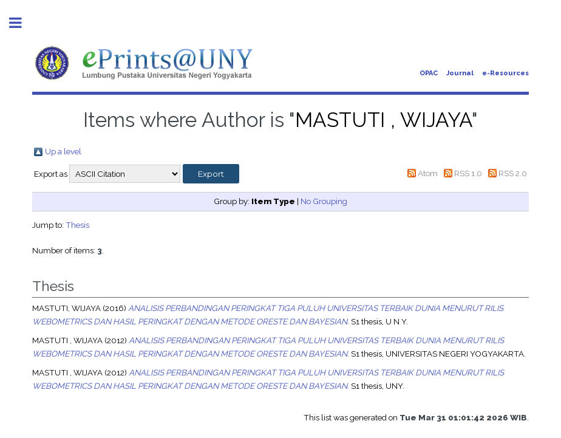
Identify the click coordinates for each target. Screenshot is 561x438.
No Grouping (324, 201)
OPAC (429, 73)
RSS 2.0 (512, 173)
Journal (460, 73)
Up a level (63, 151)
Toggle (22, 23)
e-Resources (505, 73)
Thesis (77, 225)
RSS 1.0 (468, 173)
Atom (428, 173)
